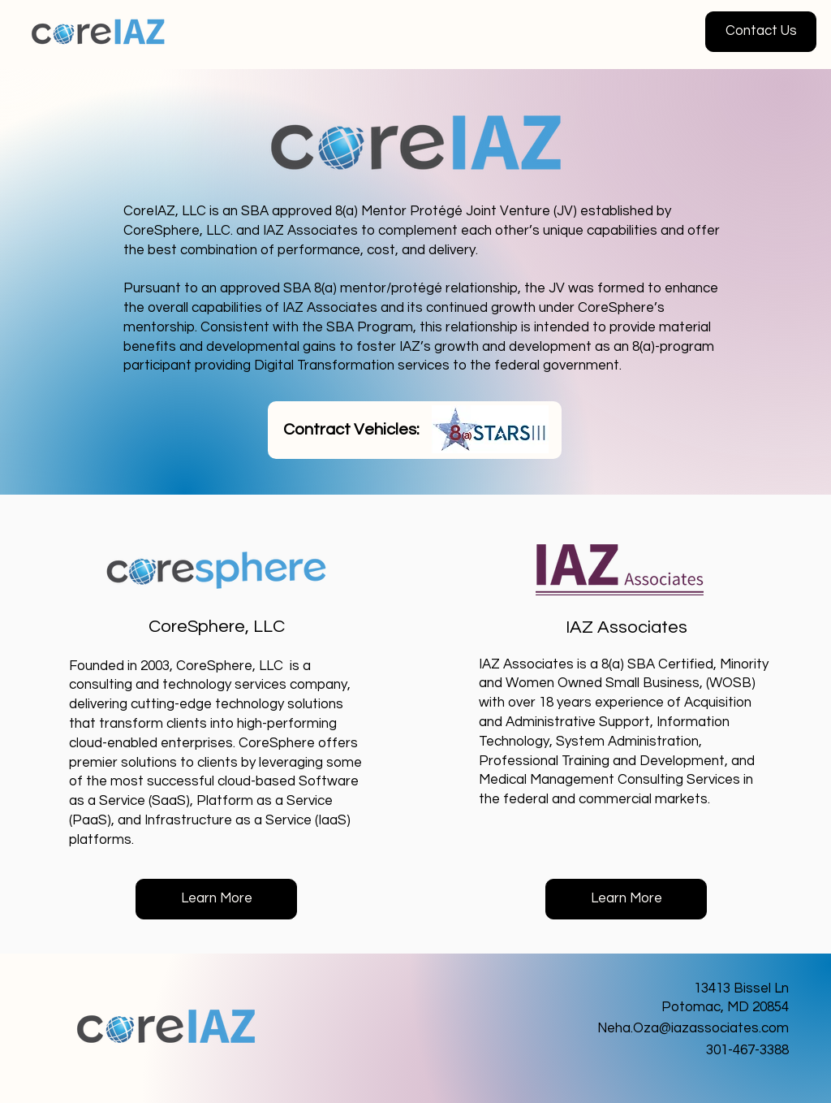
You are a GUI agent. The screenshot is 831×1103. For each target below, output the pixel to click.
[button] (760, 31)
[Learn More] (216, 899)
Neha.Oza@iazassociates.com (693, 1028)
